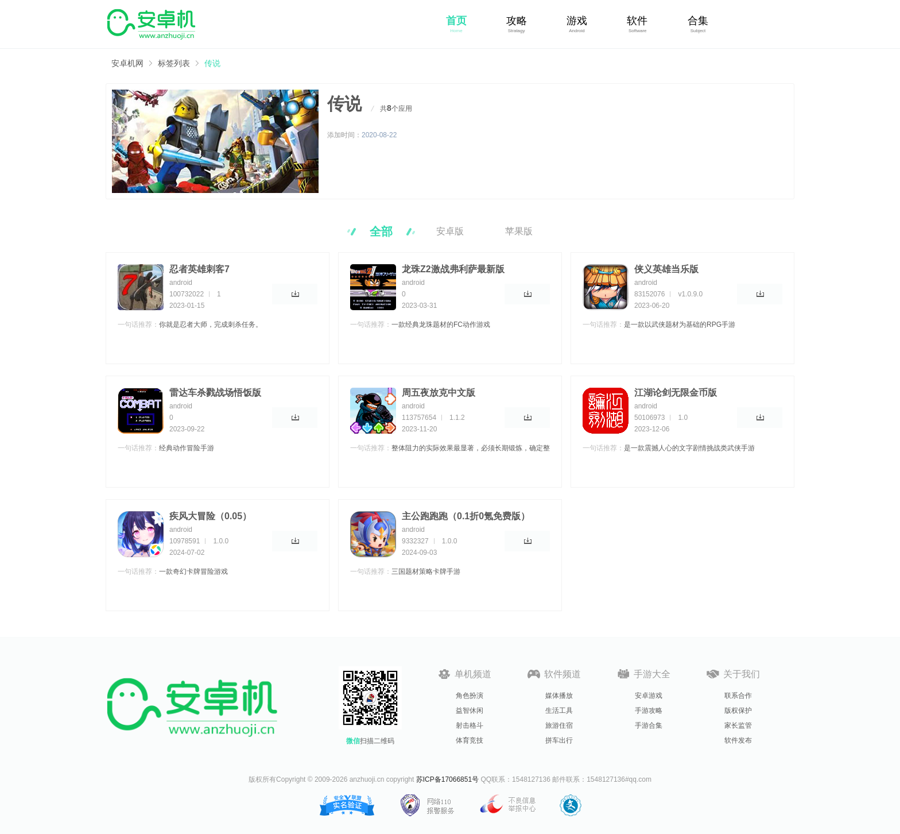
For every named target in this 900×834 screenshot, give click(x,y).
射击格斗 (469, 725)
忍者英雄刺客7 (199, 269)
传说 (212, 63)
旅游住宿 (559, 725)
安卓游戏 (648, 696)
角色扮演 (469, 696)
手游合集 (648, 725)
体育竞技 (469, 740)
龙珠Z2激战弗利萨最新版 (453, 269)
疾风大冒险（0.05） (210, 516)
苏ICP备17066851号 (447, 779)
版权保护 (738, 710)
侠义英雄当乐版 (666, 269)
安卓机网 (127, 63)
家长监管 (738, 725)
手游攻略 (648, 710)
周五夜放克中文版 (438, 392)
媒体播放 (559, 696)
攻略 (516, 20)
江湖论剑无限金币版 (675, 392)
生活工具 (559, 710)
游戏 (577, 20)
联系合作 (738, 696)
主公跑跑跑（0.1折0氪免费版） (466, 516)
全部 (381, 231)
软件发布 (738, 740)
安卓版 (450, 231)
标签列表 (174, 63)
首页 (456, 20)
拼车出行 (559, 740)
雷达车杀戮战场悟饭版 (215, 392)
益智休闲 (469, 710)
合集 (698, 20)
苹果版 (519, 231)
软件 (637, 20)
